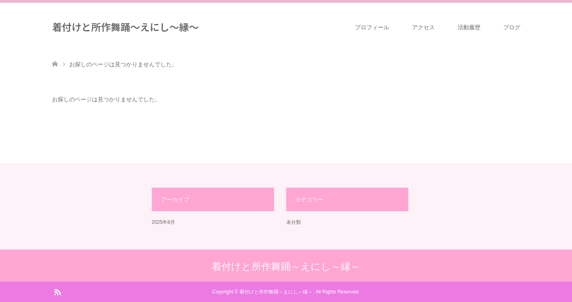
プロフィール (372, 27)
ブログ (511, 27)
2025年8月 (163, 222)
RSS (57, 291)
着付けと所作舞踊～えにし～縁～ (125, 27)
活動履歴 (469, 27)
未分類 (293, 222)
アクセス (423, 27)
